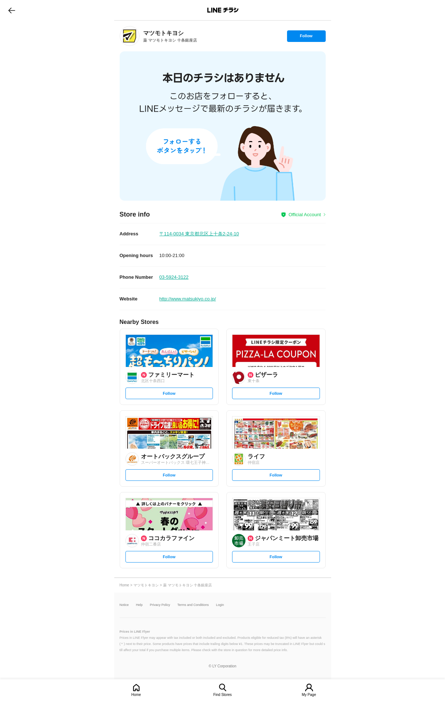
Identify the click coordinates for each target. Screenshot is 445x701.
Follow (306, 37)
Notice (124, 605)
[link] (130, 36)
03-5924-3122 (174, 277)
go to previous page (11, 10)
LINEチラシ (223, 10)
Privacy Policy (160, 605)
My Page (309, 695)
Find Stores (222, 695)
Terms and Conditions (193, 605)
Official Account (304, 214)
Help (139, 605)
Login (220, 605)
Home (136, 695)
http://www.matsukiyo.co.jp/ (187, 299)
